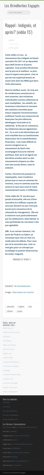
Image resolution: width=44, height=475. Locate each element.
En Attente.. (13, 431)
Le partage (6, 370)
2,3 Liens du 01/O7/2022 (21, 436)
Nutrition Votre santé (10, 387)
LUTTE (11, 48)
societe (19, 311)
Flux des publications (10, 411)
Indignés (21, 307)
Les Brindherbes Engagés (22, 5)
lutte (30, 307)
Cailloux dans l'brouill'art (11, 332)
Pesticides (14, 457)
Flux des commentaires (11, 415)
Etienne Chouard (8, 349)
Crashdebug (7, 341)
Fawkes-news (7, 353)
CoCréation (7, 336)
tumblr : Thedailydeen (10, 392)
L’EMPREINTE (15, 448)
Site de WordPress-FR (10, 419)
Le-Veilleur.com (8, 379)
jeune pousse (7, 427)
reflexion (10, 311)
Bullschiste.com (8, 328)
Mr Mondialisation (22, 286)
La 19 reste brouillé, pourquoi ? (26, 427)
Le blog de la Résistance (11, 362)
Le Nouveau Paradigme (11, 366)
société (15, 48)
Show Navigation (35, 21)
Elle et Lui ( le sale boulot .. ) (20, 461)
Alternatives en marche (23, 292)
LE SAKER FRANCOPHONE (12, 375)
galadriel (11, 40)
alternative (10, 307)
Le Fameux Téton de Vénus (20, 452)
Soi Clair (14, 440)
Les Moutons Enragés (10, 383)
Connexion (6, 407)
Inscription (6, 402)
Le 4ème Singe (8, 358)
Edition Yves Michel (9, 345)
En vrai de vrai (17, 465)
